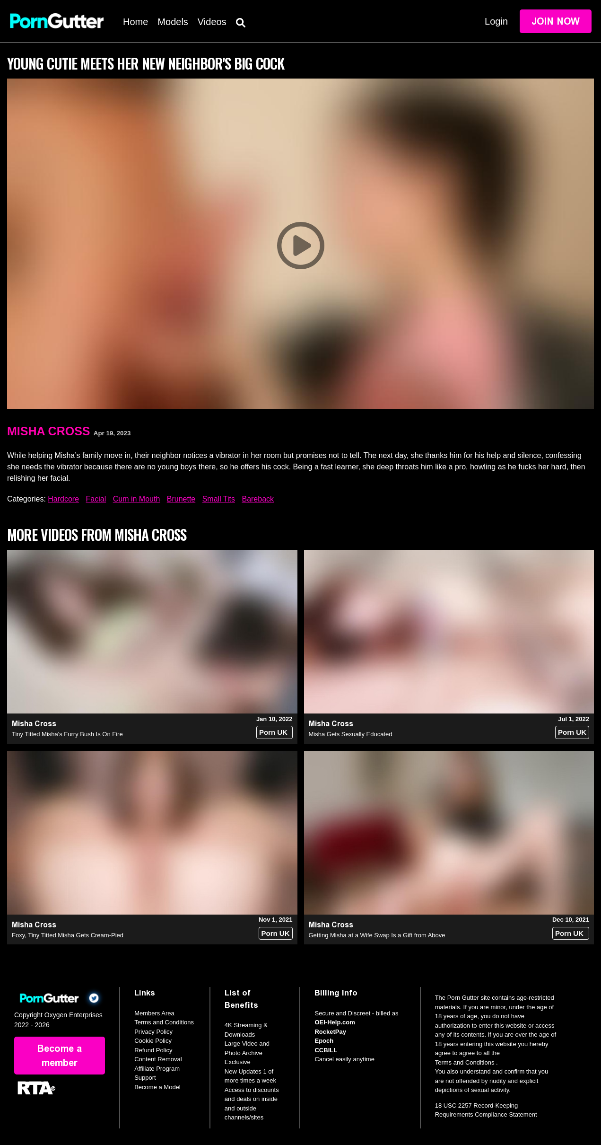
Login (496, 21)
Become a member (59, 1055)
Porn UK (273, 732)
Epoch (323, 1040)
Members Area (154, 1013)
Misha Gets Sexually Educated (350, 734)
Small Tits (218, 499)
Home (135, 22)
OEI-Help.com (334, 1022)
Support (145, 1077)
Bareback (258, 499)
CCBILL (325, 1050)
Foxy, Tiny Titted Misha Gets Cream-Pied (67, 935)
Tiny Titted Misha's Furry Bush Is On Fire (67, 734)
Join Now (555, 21)
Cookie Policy (153, 1040)
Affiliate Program (157, 1068)
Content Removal (158, 1059)
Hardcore (63, 499)
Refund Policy (153, 1050)
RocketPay (330, 1031)
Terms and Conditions (164, 1022)
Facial (96, 499)
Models (172, 22)
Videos (212, 22)
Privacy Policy (153, 1031)
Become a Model (157, 1087)
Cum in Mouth (136, 499)
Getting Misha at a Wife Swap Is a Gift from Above (377, 935)
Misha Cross (48, 431)
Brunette (181, 499)
